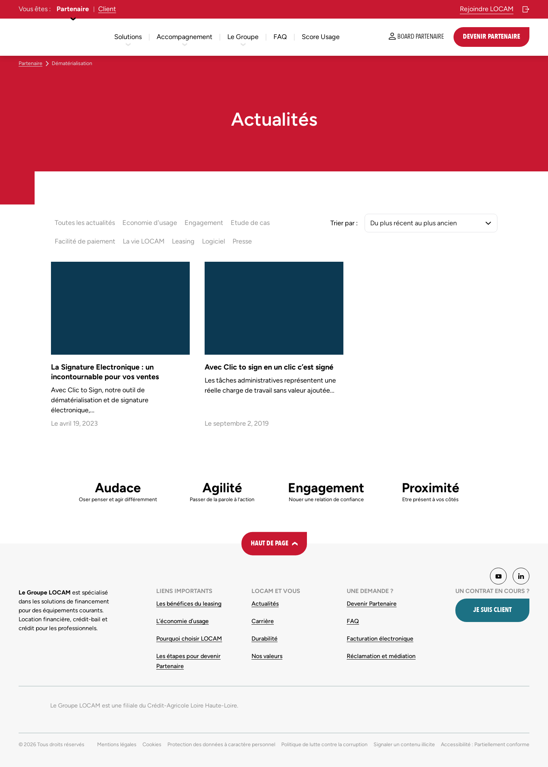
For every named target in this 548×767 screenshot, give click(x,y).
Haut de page (269, 543)
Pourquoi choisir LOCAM (189, 638)
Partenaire (73, 9)
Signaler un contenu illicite (404, 744)
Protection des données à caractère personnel (221, 744)
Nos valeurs (266, 656)
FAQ (353, 621)
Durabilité (264, 638)
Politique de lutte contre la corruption (324, 744)
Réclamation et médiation (381, 656)
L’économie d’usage (182, 621)
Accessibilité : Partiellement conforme (485, 744)
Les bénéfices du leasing (188, 603)
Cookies (151, 744)
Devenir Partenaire (372, 603)
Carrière (262, 621)
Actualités (265, 603)
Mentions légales (117, 744)
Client (107, 9)
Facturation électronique (380, 638)
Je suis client (492, 610)
